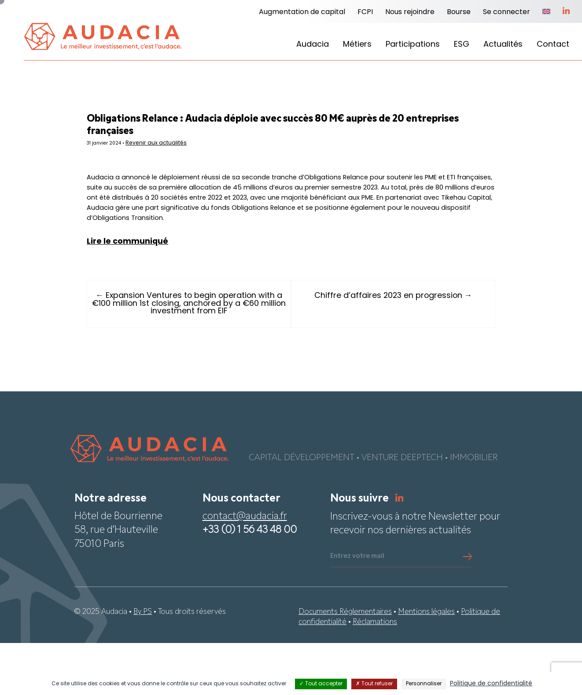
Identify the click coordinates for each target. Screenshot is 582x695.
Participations (413, 45)
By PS (142, 663)
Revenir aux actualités (196, 149)
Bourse (459, 12)
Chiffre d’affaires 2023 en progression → (377, 347)
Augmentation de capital (302, 12)
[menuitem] (546, 12)
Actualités (503, 45)
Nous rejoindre (410, 12)
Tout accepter (321, 684)
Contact (553, 45)
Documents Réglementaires (345, 663)
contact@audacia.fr (245, 569)
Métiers (357, 45)
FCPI (365, 12)
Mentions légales (426, 663)
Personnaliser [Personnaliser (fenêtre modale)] (424, 684)
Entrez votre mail (357, 608)
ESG (461, 45)
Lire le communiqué (159, 293)
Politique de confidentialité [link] (491, 683)
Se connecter (506, 12)
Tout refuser (374, 684)
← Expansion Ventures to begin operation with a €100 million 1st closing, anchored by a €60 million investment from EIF (204, 355)
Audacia (312, 45)
